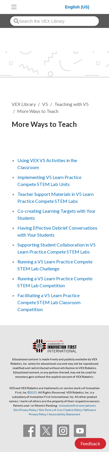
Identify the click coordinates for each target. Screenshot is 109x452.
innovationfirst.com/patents (77, 405)
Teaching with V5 (71, 104)
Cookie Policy (73, 410)
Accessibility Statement (64, 414)
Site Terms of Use (50, 410)
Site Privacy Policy (25, 410)
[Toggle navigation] (14, 7)
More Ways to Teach (37, 111)
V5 (45, 104)
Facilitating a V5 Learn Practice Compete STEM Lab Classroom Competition (49, 302)
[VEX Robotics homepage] (42, 7)
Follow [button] (22, 143)
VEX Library (24, 104)
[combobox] (54, 21)
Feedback (90, 443)
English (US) (77, 7)
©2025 (32, 392)
